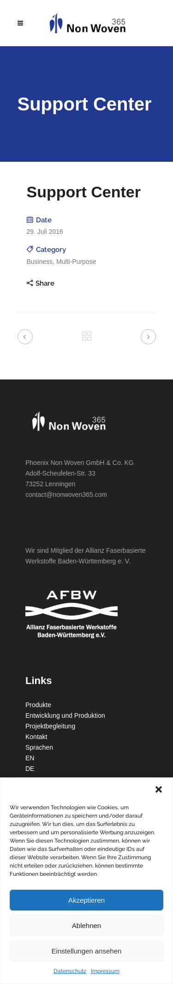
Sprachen (39, 747)
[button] (158, 789)
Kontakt (36, 736)
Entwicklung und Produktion (65, 715)
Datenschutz (70, 971)
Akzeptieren (86, 900)
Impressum (105, 971)
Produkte (38, 705)
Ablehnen (86, 925)
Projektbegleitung (50, 726)
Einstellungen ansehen (87, 951)
